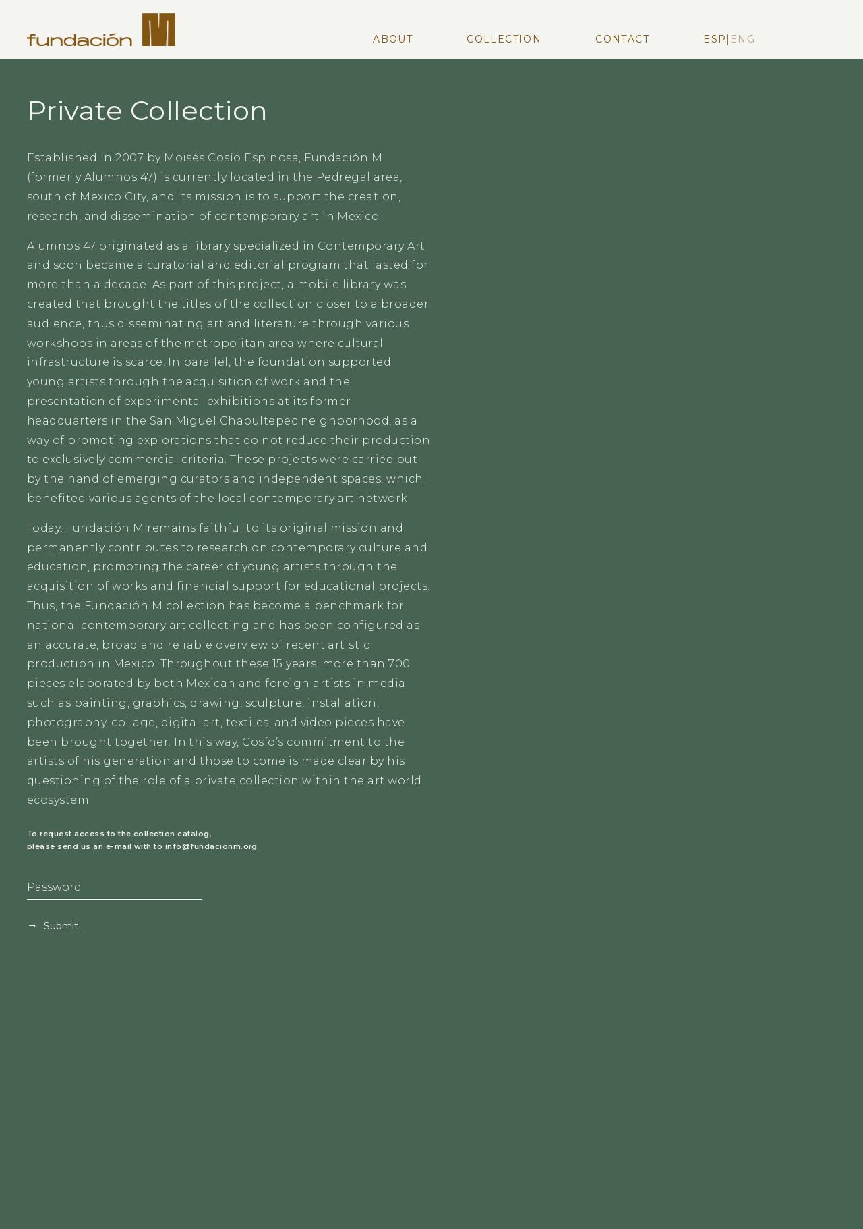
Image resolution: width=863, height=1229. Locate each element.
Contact (622, 39)
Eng (742, 39)
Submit (59, 926)
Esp (714, 39)
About (393, 39)
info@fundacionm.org (211, 846)
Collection (504, 39)
